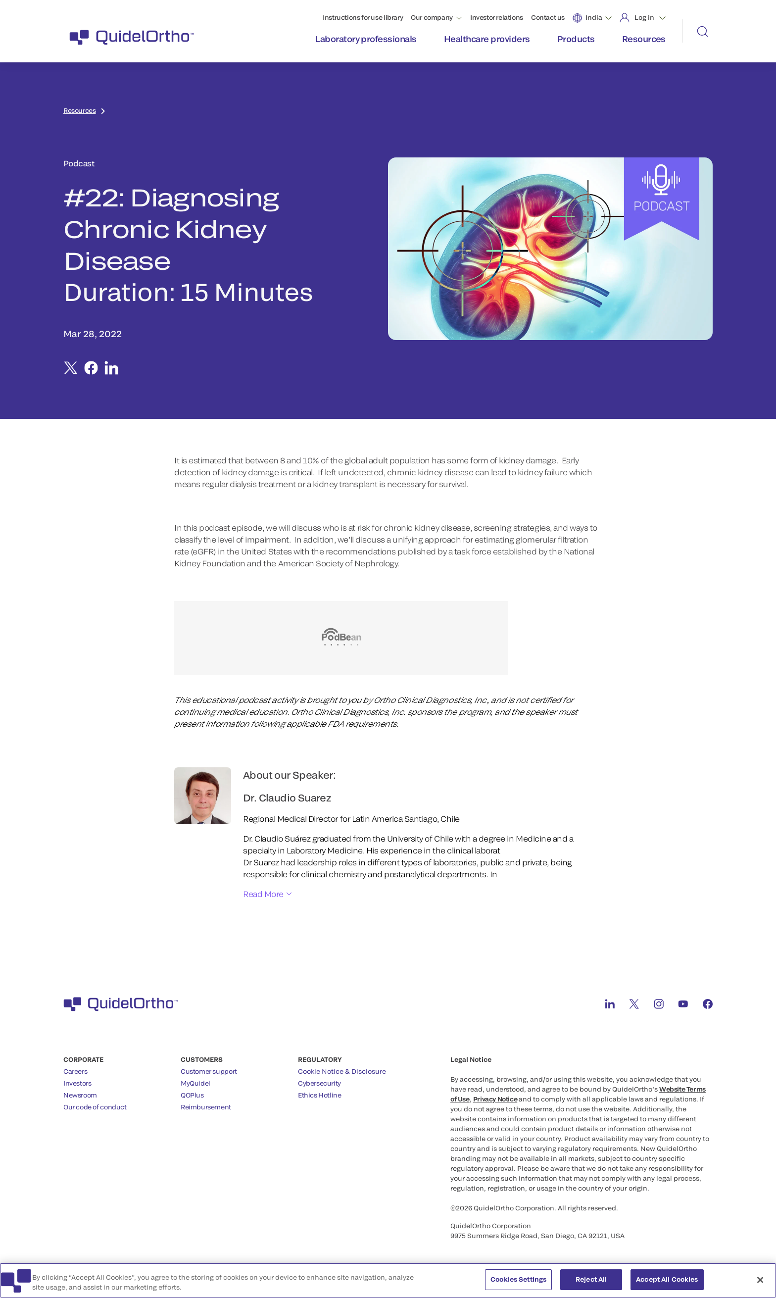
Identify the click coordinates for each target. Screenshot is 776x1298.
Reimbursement (206, 1107)
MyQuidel (195, 1083)
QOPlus (192, 1095)
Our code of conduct (95, 1107)
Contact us (548, 17)
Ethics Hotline (319, 1095)
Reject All (591, 1281)
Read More (263, 894)
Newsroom (80, 1095)
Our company (432, 17)
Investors (77, 1083)
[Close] (760, 1281)
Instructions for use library (363, 17)
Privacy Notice (495, 1099)
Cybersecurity (319, 1083)
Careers (75, 1071)
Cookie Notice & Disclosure (342, 1071)
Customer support (209, 1071)
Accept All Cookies (667, 1281)
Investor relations (496, 17)
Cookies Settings (518, 1281)
